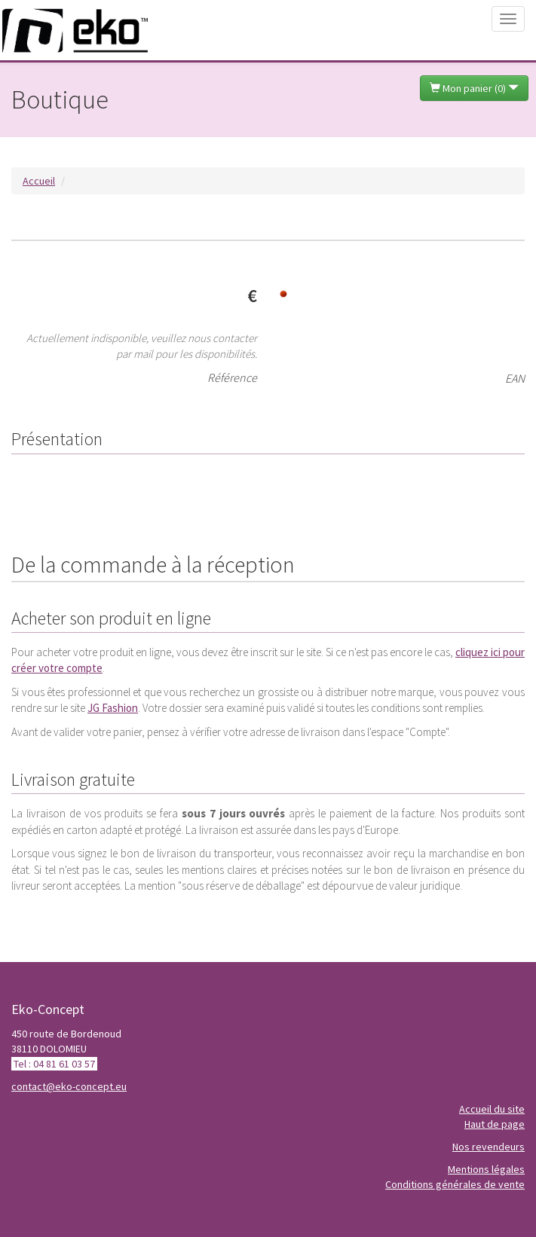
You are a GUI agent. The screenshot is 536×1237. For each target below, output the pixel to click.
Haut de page (494, 1124)
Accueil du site (492, 1109)
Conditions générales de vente (455, 1184)
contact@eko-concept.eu (69, 1086)
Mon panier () (474, 88)
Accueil (39, 181)
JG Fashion (112, 708)
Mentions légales (486, 1169)
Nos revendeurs (488, 1146)
